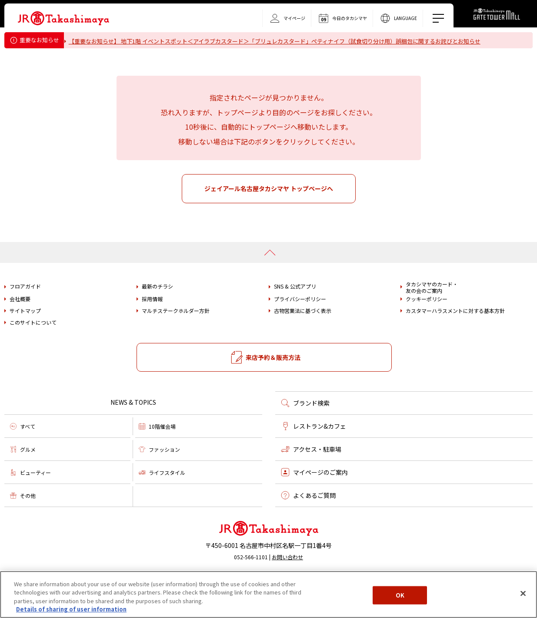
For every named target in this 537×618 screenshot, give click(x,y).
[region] (268, 594)
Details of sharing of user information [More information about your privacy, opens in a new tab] (71, 609)
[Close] (523, 593)
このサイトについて (33, 347)
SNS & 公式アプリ (295, 311)
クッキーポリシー (426, 323)
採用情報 (152, 323)
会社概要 (20, 323)
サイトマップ (25, 335)
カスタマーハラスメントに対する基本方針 (455, 335)
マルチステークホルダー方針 (176, 335)
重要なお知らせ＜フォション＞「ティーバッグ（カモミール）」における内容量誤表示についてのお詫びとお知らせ (219, 52)
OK (400, 595)
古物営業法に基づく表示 (302, 335)
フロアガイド (25, 311)
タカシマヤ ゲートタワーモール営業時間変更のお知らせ (145, 63)
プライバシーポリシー (300, 323)
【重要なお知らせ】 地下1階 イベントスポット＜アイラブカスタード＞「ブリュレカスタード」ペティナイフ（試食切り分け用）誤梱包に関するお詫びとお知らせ (280, 41)
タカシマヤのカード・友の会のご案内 (432, 312)
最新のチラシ (157, 311)
